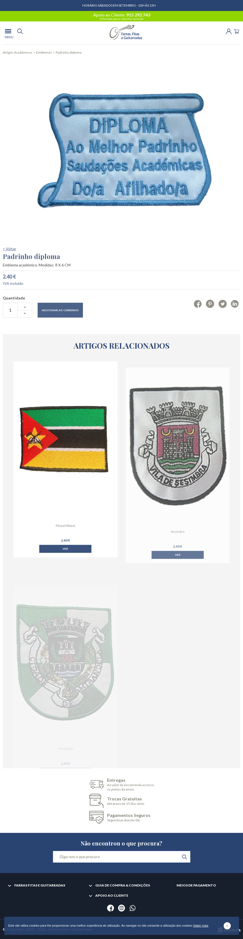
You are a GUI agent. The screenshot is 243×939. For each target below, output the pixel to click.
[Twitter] (222, 318)
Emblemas (44, 52)
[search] (20, 32)
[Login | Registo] (229, 30)
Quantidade (14, 312)
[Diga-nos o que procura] (121, 857)
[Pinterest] (210, 318)
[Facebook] (197, 318)
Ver (65, 558)
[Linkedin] (235, 318)
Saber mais (200, 925)
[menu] (8, 32)
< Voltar (9, 263)
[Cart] (236, 30)
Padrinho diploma (69, 52)
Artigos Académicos (17, 52)
